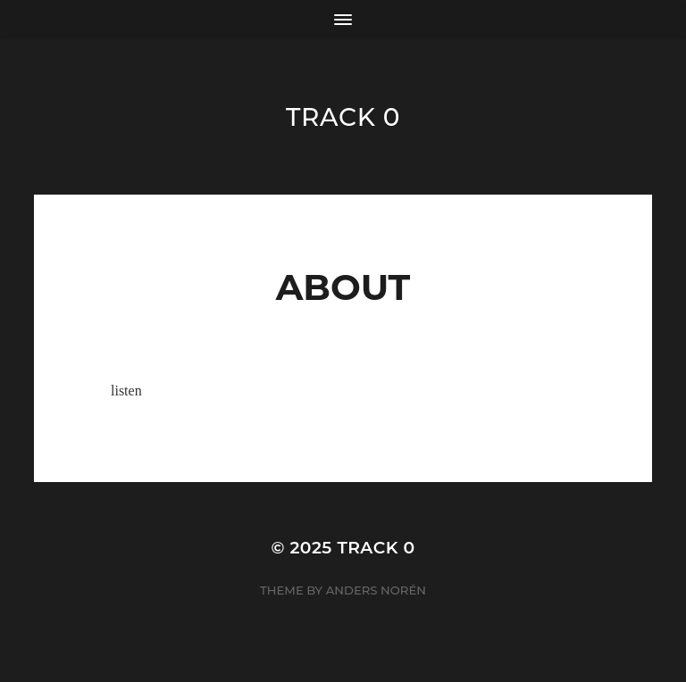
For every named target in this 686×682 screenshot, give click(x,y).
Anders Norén (376, 590)
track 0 (343, 117)
